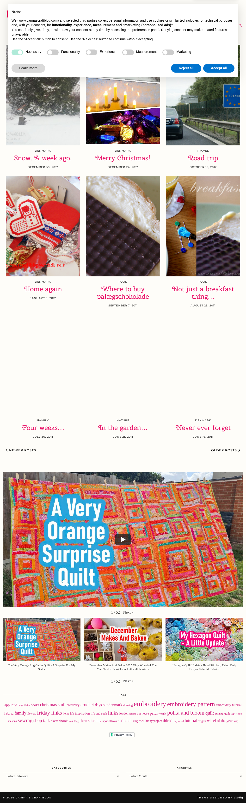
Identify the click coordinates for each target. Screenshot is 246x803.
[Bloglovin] (222, 25)
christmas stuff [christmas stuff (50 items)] (53, 704)
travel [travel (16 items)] (181, 721)
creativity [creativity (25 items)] (73, 705)
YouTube (116, 16)
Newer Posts (21, 450)
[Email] (234, 25)
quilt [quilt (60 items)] (209, 713)
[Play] (123, 539)
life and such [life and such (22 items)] (99, 713)
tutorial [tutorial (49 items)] (191, 720)
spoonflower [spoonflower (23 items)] (110, 721)
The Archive (120, 25)
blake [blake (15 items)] (27, 705)
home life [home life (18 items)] (68, 713)
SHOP (138, 16)
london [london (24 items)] (123, 713)
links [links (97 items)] (113, 713)
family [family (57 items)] (20, 713)
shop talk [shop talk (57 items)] (41, 720)
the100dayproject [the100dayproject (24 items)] (150, 721)
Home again (43, 289)
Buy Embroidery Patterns (154, 7)
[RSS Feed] (228, 25)
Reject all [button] (186, 790)
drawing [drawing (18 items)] (128, 705)
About (197, 7)
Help (211, 16)
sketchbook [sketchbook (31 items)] (59, 721)
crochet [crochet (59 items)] (87, 704)
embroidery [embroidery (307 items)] (150, 704)
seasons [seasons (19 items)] (12, 721)
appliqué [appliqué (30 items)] (10, 705)
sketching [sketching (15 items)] (74, 721)
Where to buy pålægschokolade (123, 292)
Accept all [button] (219, 790)
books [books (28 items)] (35, 705)
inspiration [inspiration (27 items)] (82, 713)
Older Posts (225, 450)
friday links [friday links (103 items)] (49, 713)
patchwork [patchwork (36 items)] (158, 713)
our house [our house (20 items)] (143, 713)
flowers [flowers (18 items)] (31, 713)
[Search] (240, 25)
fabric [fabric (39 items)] (9, 713)
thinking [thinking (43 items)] (170, 720)
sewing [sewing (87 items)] (25, 720)
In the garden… (123, 427)
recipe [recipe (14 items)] (238, 713)
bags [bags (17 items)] (20, 705)
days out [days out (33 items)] (101, 705)
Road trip (203, 158)
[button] (128, 612)
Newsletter (224, 7)
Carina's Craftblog (51, 13)
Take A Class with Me (175, 16)
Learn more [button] (28, 790)
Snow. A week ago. (43, 158)
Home (112, 7)
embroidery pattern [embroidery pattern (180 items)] (191, 704)
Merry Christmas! (122, 158)
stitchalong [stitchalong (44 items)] (129, 720)
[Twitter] (210, 25)
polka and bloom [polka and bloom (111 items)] (185, 713)
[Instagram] (216, 25)
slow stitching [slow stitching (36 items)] (91, 721)
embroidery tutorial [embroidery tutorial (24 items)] (229, 705)
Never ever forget (203, 427)
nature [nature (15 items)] (132, 713)
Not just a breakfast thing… (203, 292)
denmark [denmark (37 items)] (115, 705)
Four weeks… (43, 427)
